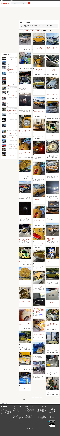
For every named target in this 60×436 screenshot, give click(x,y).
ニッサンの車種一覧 (16, 409)
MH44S (8, 128)
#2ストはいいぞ (39, 47)
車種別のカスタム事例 (40, 3)
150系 (12, 64)
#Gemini (52, 216)
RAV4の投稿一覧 (27, 408)
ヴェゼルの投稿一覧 (28, 417)
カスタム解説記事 (56, 3)
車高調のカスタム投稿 (40, 411)
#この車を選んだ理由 (36, 111)
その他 (46, 30)
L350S (7, 105)
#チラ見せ (41, 243)
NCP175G (8, 137)
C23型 (7, 155)
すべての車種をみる (28, 418)
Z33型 (10, 133)
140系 (10, 64)
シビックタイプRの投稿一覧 (29, 410)
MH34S (10, 127)
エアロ (31, 30)
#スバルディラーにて (50, 69)
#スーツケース (39, 69)
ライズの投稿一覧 (27, 411)
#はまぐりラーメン (51, 324)
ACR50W (8, 69)
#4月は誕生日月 (49, 47)
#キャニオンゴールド (39, 48)
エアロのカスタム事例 (40, 415)
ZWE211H (8, 85)
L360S (10, 105)
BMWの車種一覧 (15, 416)
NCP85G (8, 138)
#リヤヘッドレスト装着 (50, 302)
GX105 (13, 121)
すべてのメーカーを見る (17, 418)
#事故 (35, 178)
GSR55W (11, 70)
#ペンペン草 (52, 48)
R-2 (20, 65)
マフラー (37, 30)
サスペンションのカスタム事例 (42, 410)
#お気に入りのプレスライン (23, 130)
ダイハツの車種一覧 (16, 415)
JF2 (9, 117)
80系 (9, 146)
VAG (7, 142)
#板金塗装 (25, 152)
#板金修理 (40, 334)
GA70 (14, 146)
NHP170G (11, 138)
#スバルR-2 (35, 47)
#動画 (38, 199)
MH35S (13, 127)
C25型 (13, 155)
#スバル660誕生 (49, 323)
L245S (10, 89)
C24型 (10, 155)
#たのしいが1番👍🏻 (36, 308)
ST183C (13, 59)
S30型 (15, 133)
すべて (21, 30)
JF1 (7, 117)
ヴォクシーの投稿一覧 (28, 415)
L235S (7, 89)
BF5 (11, 95)
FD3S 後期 (8, 111)
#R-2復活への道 (21, 218)
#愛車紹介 (21, 47)
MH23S (8, 127)
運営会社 (50, 416)
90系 (11, 146)
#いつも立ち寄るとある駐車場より (52, 91)
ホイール (26, 30)
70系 (7, 146)
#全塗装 (26, 218)
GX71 (7, 121)
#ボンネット (24, 131)
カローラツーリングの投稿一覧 (30, 416)
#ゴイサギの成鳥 (54, 94)
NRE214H (11, 84)
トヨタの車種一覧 (16, 408)
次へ (57, 397)
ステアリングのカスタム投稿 (41, 417)
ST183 (10, 59)
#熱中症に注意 (49, 346)
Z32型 (7, 133)
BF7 (13, 95)
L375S (13, 105)
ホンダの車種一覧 (16, 410)
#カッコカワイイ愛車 (50, 135)
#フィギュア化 (37, 134)
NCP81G (11, 137)
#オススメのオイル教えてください (52, 261)
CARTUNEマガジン (52, 409)
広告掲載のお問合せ (52, 417)
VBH (9, 142)
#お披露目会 (49, 238)
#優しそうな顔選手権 (22, 261)
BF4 (9, 95)
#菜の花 (55, 47)
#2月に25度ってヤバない (51, 92)
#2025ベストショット (22, 174)
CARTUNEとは (51, 408)
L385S (7, 106)
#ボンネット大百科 (36, 286)
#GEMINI (56, 216)
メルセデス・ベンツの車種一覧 (18, 417)
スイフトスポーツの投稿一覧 (29, 409)
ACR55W (11, 69)
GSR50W (8, 70)
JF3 (10, 117)
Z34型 (12, 133)
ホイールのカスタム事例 (40, 408)
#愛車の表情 (54, 346)
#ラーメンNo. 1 (50, 325)
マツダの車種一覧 (16, 411)
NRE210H (8, 84)
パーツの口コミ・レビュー (49, 3)
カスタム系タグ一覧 (40, 418)
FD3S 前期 (10, 110)
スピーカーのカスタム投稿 (41, 416)
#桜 (53, 47)
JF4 (12, 117)
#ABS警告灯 (54, 70)
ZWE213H (11, 85)
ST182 (7, 59)
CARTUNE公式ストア (52, 410)
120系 (15, 64)
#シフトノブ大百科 (22, 217)
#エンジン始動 (26, 108)
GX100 (10, 121)
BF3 (7, 95)
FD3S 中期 (14, 110)
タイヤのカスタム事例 (40, 409)
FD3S (7, 110)
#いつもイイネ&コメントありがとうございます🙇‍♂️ (38, 312)
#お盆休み (52, 347)
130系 (7, 64)
